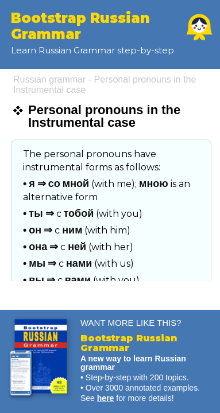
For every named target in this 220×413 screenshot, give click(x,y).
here (105, 398)
